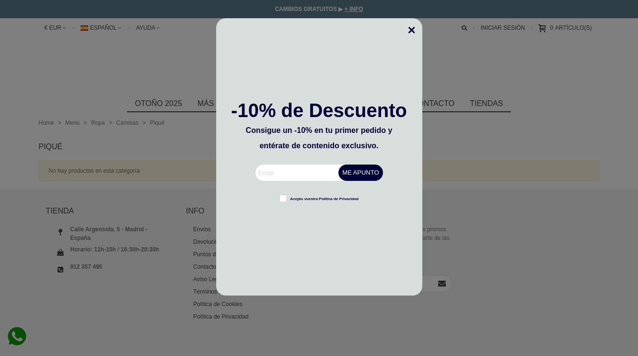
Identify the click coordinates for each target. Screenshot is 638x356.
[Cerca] (415, 25)
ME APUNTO (360, 172)
